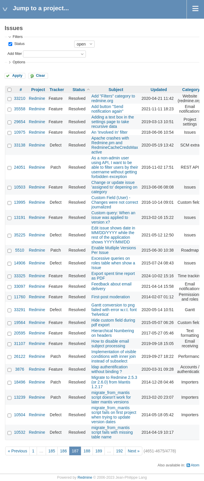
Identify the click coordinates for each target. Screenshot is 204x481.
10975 (19, 132)
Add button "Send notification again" (107, 109)
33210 (19, 98)
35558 (19, 109)
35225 (19, 235)
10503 (19, 187)
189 (98, 451)
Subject (116, 89)
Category (191, 89)
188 (87, 451)
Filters (17, 37)
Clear (40, 76)
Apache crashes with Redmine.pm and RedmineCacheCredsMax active (114, 145)
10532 (19, 432)
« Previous (17, 451)
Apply (17, 76)
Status (18, 44)
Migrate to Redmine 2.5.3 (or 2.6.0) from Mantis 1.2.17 (114, 382)
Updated (159, 89)
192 (119, 451)
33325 (19, 275)
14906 (19, 263)
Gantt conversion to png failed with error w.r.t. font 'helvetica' (114, 310)
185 (51, 451)
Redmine (37, 98)
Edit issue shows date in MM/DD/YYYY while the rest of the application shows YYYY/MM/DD (113, 235)
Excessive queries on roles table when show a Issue (113, 263)
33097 (19, 286)
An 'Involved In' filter (109, 132)
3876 (19, 369)
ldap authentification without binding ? (109, 369)
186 (63, 451)
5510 (19, 250)
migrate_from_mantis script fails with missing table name (112, 432)
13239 (19, 397)
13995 (19, 202)
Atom (195, 465)
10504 (19, 414)
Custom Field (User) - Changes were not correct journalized (114, 202)
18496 (19, 382)
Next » (133, 451)
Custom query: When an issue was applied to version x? (113, 217)
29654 (19, 121)
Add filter (14, 54)
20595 (19, 333)
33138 (19, 145)
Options (19, 62)
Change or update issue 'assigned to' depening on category (114, 187)
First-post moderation (110, 296)
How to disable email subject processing (110, 343)
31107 (19, 343)
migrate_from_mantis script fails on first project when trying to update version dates (113, 414)
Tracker (56, 89)
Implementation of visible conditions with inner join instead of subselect (113, 356)
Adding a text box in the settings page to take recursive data (112, 122)
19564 (19, 322)
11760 (19, 296)
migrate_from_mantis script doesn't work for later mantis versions (111, 397)
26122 (19, 356)
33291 (19, 309)
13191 (19, 217)
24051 (19, 167)
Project (38, 89)
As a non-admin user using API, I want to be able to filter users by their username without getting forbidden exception (114, 167)
